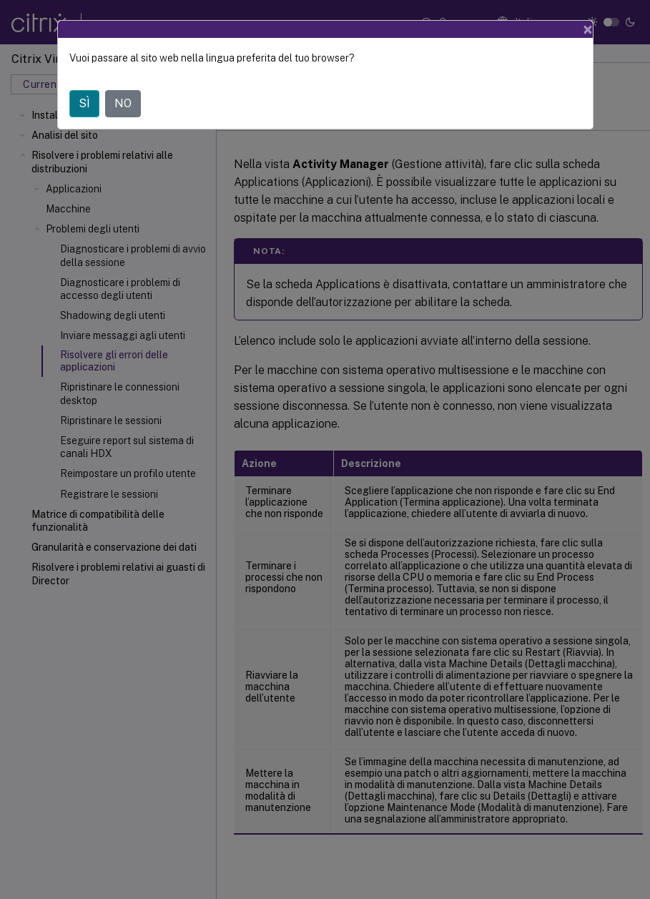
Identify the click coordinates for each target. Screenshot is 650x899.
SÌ (84, 103)
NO (123, 103)
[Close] (587, 29)
